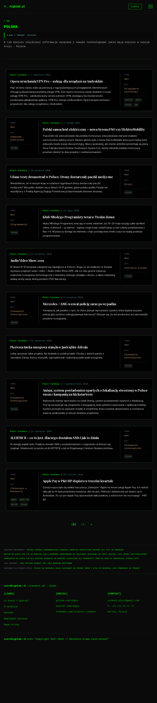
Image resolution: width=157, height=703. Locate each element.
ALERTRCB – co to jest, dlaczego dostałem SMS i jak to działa (57, 485)
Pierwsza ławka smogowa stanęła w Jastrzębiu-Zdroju (51, 385)
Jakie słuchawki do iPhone (69, 623)
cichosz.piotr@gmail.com (123, 656)
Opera (135, 103)
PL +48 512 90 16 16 (121, 661)
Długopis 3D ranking (54, 614)
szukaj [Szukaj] (135, 6)
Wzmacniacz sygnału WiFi (126, 614)
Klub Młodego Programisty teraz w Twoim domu (81, 241)
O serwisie (11, 662)
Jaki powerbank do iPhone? (126, 623)
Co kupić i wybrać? (16, 656)
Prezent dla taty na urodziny (108, 605)
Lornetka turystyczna (80, 605)
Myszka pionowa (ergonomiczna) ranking (47, 605)
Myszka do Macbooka (44, 623)
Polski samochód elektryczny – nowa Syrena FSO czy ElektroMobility (84, 139)
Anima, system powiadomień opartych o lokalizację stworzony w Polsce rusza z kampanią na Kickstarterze (92, 435)
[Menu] (150, 6)
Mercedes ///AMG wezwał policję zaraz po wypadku (82, 337)
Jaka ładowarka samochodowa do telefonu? (64, 609)
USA (133, 108)
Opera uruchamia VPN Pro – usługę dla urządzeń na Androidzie (59, 84)
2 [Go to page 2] (84, 579)
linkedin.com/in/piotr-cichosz (76, 667)
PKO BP (17, 557)
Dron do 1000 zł (103, 614)
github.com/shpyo (67, 656)
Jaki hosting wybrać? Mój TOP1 (36, 618)
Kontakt (9, 668)
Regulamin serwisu (15, 674)
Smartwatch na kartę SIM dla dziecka (23, 614)
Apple (16, 552)
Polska (126, 108)
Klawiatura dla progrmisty (80, 614)
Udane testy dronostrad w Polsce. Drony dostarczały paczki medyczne (56, 195)
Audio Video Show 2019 (29, 289)
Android (126, 103)
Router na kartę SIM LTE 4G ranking (23, 609)
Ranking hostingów (62, 618)
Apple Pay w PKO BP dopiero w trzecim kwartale (80, 533)
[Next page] (94, 579)
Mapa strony (11, 680)
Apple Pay (26, 552)
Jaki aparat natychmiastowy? (133, 609)
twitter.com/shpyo (67, 661)
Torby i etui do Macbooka (97, 623)
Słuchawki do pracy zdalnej (101, 609)
